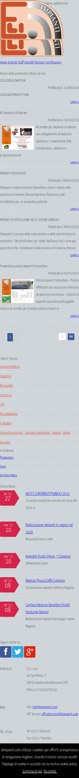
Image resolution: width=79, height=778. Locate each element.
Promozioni (6, 458)
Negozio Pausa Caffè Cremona (45, 581)
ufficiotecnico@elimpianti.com (60, 714)
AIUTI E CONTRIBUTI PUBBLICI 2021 (48, 494)
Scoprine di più (32, 771)
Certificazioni (53, 62)
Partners (40, 62)
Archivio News (8, 475)
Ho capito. (50, 771)
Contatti (29, 62)
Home (3, 62)
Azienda (12, 62)
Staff (21, 62)
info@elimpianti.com (45, 707)
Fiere (3, 466)
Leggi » (74, 102)
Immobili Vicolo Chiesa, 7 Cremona (48, 556)
